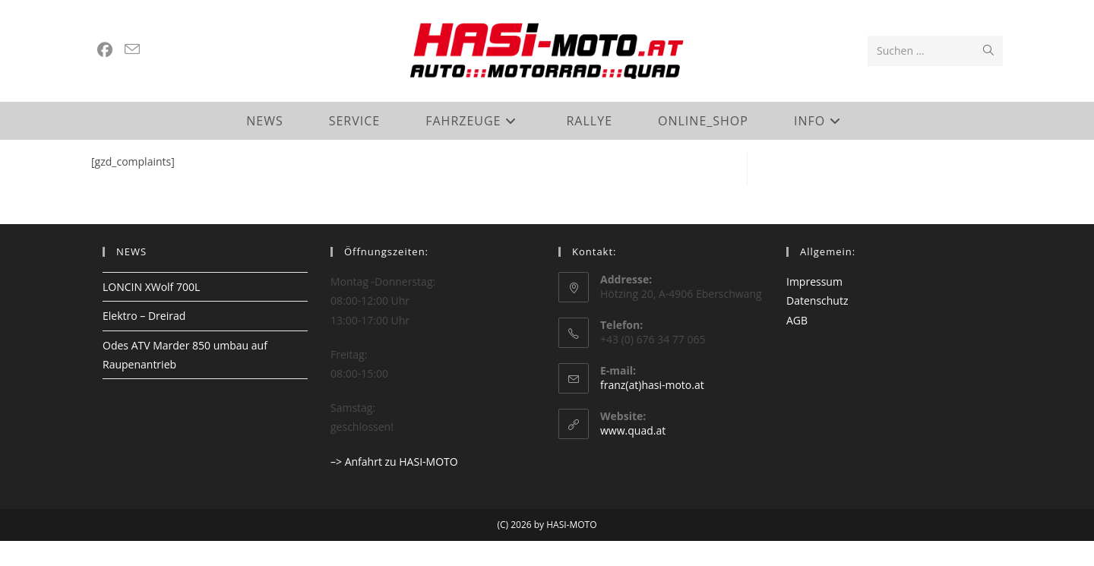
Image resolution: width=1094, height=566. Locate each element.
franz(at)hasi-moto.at (652, 410)
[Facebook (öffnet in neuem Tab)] (105, 50)
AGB (797, 345)
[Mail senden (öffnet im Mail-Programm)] (132, 49)
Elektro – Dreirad (144, 341)
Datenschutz (817, 326)
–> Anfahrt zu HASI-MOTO (394, 486)
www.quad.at (633, 455)
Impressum (814, 307)
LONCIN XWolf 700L (151, 312)
